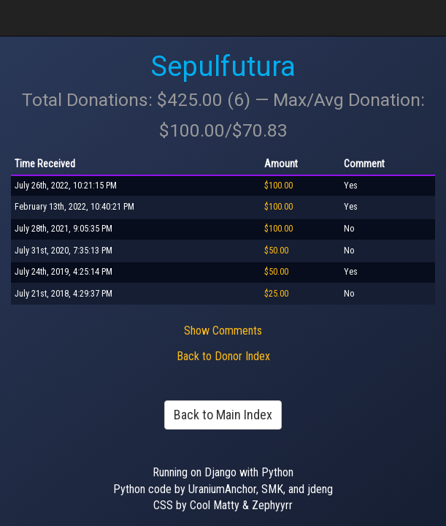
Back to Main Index (223, 414)
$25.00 (276, 294)
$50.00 (276, 250)
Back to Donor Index (223, 356)
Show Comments (223, 331)
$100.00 (278, 185)
